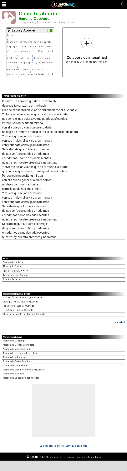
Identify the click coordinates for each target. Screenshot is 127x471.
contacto (96, 457)
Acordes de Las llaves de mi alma (20, 353)
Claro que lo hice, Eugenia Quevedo (20, 301)
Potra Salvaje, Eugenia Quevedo (18, 306)
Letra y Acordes (24, 30)
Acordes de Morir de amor (16, 365)
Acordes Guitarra (11, 279)
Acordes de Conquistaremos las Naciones (24, 369)
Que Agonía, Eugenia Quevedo (18, 310)
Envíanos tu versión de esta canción (86, 50)
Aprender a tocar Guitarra (15, 275)
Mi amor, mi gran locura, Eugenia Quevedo (24, 314)
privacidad (69, 457)
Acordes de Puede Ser (14, 373)
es (78, 457)
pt (88, 457)
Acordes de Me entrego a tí (16, 349)
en (83, 457)
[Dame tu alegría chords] (52, 445)
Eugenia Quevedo (34, 18)
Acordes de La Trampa (14, 340)
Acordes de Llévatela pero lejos (18, 345)
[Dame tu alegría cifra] (76, 445)
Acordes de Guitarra (13, 262)
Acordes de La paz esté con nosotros (21, 378)
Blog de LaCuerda (16, 271)
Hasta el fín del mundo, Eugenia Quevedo (23, 297)
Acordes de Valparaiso (14, 357)
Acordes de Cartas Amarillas (17, 361)
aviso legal (56, 457)
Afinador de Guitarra (13, 266)
